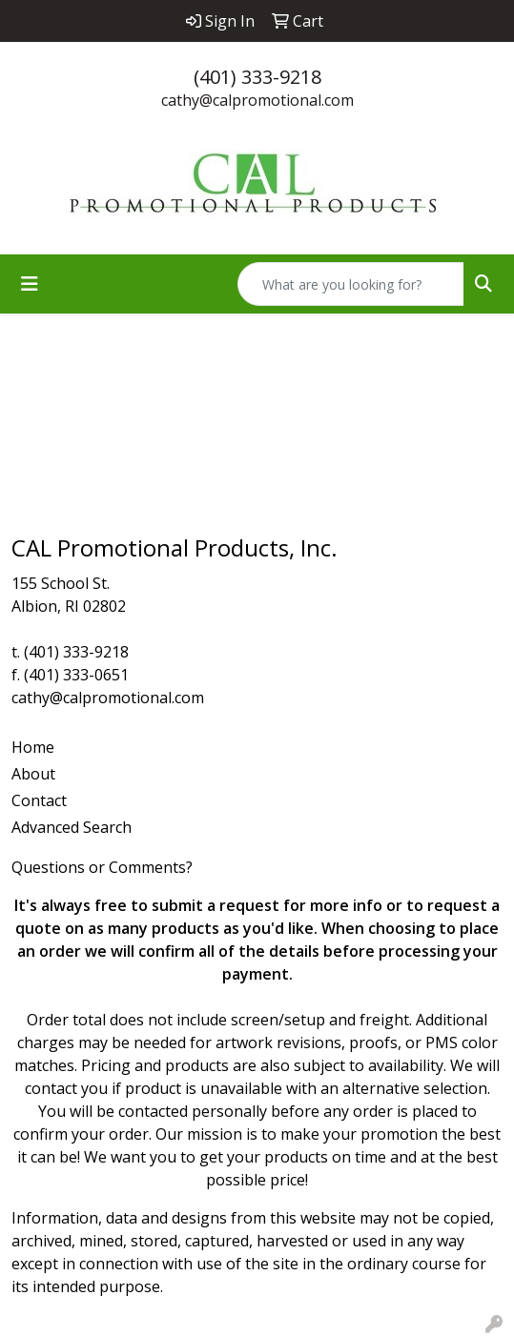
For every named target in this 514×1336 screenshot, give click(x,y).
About (33, 773)
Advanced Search (71, 827)
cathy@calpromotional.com (257, 100)
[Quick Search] (350, 284)
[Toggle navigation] (30, 284)
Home (32, 747)
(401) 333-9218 (257, 77)
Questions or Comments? (102, 867)
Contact (39, 800)
